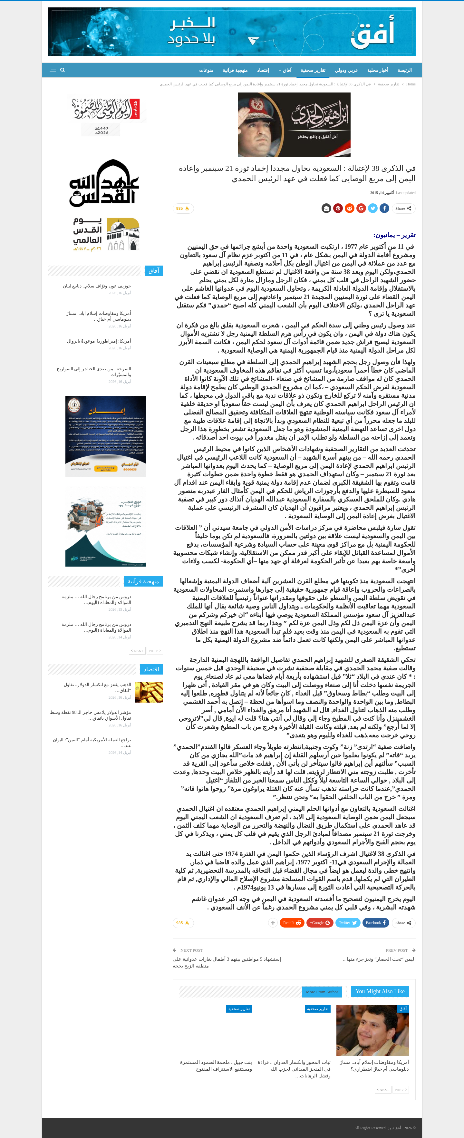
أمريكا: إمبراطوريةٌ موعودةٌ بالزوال (99, 341)
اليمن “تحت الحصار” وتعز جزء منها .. (379, 959)
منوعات (206, 70)
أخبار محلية (378, 70)
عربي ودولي (346, 70)
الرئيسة (405, 70)
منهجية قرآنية (235, 70)
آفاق (287, 70)
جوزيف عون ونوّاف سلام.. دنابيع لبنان (97, 286)
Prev (401, 1090)
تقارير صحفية (313, 70)
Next (383, 1090)
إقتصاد (263, 70)
